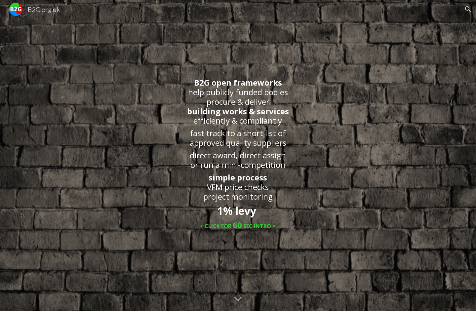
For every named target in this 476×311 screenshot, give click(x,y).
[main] (238, 155)
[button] (468, 9)
